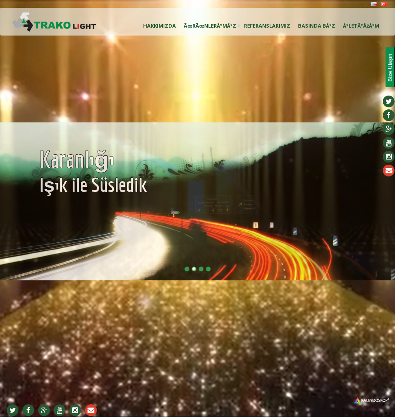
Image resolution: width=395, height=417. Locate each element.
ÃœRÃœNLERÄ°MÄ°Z (210, 25)
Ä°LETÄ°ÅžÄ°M (361, 25)
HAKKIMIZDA (159, 25)
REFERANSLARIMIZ (267, 25)
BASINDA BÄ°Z (316, 25)
